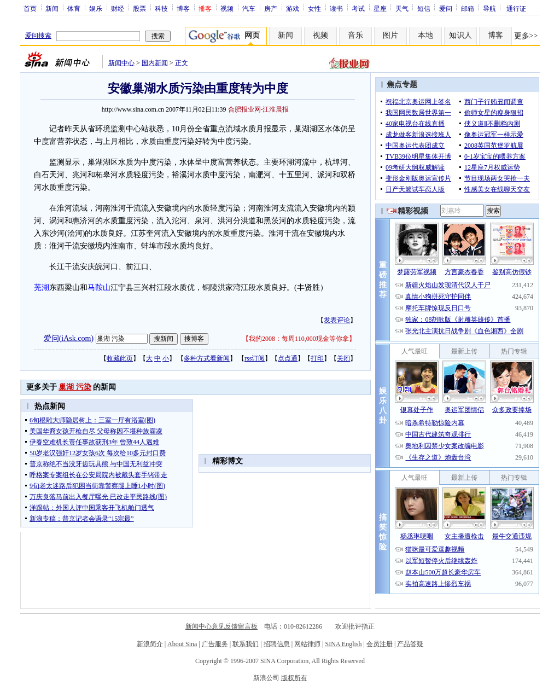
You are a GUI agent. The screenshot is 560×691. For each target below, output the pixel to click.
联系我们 (245, 644)
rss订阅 (254, 358)
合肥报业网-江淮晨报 (258, 109)
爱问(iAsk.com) (69, 338)
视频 (227, 8)
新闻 (52, 8)
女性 (314, 8)
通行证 (516, 8)
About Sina (182, 644)
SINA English (343, 644)
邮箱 (467, 8)
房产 (270, 8)
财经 (117, 8)
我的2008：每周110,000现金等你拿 (299, 338)
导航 (489, 8)
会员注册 (379, 644)
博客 (183, 8)
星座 (380, 8)
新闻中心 (121, 63)
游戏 (292, 8)
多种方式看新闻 (207, 358)
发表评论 (337, 320)
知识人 (460, 35)
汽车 (248, 8)
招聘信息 (277, 644)
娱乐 (95, 8)
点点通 (288, 358)
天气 (402, 8)
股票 (139, 8)
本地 (425, 35)
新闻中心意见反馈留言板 (221, 626)
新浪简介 (150, 644)
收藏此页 (120, 358)
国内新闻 (155, 63)
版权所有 (294, 678)
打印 (317, 358)
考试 (358, 8)
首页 (30, 8)
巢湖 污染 (75, 387)
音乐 (355, 35)
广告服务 (215, 644)
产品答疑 (410, 644)
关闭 (343, 358)
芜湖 (41, 287)
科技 (161, 8)
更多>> (526, 36)
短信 (423, 8)
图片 (390, 35)
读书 (336, 8)
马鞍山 (99, 287)
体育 (73, 8)
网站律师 (307, 644)
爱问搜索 (38, 35)
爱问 (445, 8)
